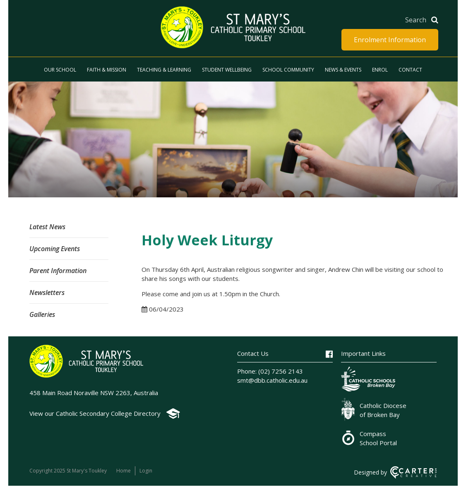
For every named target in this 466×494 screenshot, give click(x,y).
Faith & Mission (106, 69)
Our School (60, 69)
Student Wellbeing (227, 69)
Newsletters (47, 292)
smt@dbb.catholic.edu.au (272, 380)
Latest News (47, 226)
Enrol (380, 69)
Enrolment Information (390, 39)
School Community (288, 69)
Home (123, 470)
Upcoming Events (54, 248)
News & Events (343, 69)
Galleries (42, 314)
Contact (410, 69)
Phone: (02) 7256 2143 (270, 371)
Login (145, 470)
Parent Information (57, 270)
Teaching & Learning (164, 69)
